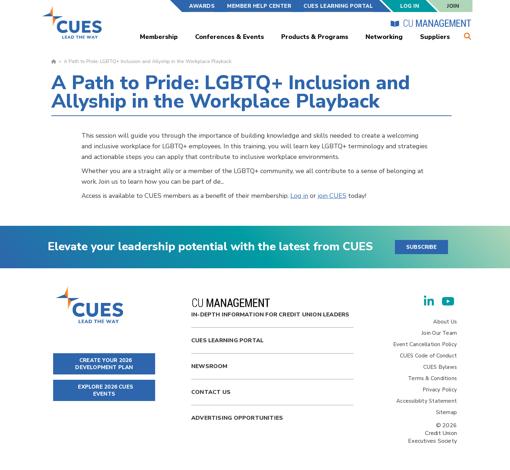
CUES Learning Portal (338, 6)
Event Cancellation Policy (425, 344)
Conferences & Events (229, 37)
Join (453, 6)
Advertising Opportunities (237, 418)
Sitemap (446, 412)
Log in (299, 195)
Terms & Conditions (432, 378)
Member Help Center (259, 6)
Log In (409, 6)
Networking (384, 37)
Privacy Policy (440, 389)
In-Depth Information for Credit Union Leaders (270, 308)
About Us (445, 321)
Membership (159, 37)
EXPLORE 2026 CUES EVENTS (104, 390)
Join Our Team (439, 333)
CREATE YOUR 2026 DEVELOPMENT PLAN (104, 364)
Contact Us (211, 392)
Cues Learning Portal (227, 340)
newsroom (209, 366)
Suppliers (435, 37)
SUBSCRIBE (421, 247)
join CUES (332, 195)
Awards (202, 6)
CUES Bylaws (440, 367)
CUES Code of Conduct (428, 355)
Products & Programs (314, 37)
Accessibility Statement (426, 401)
